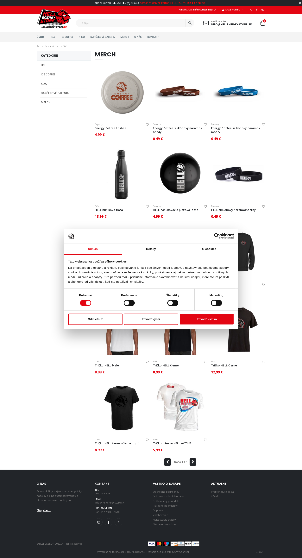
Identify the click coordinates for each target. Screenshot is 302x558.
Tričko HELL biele (107, 365)
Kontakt (153, 37)
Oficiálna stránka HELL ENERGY (198, 9)
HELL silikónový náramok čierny (233, 210)
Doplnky (99, 124)
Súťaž (214, 496)
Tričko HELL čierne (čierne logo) (117, 443)
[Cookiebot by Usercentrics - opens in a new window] (217, 236)
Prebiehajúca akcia (222, 491)
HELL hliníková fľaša (109, 210)
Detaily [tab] (151, 248)
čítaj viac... (44, 510)
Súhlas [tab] (93, 248)
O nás (138, 37)
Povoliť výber (151, 319)
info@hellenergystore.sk (231, 24)
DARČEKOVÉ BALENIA (102, 37)
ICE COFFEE (67, 37)
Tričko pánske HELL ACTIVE (172, 443)
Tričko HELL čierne (166, 365)
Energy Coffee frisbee (110, 128)
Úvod (40, 37)
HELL (52, 37)
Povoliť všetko (207, 319)
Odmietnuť (95, 319)
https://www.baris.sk (178, 552)
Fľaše (97, 206)
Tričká (97, 361)
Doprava (158, 510)
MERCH (124, 37)
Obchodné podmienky (166, 491)
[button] (262, 24)
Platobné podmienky (165, 505)
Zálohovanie (160, 515)
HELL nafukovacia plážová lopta (175, 210)
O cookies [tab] (209, 248)
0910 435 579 (102, 493)
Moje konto (231, 9)
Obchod (49, 46)
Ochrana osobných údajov (169, 496)
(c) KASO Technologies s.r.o (151, 552)
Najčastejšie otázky (164, 519)
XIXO (82, 37)
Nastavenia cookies (164, 524)
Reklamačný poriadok (166, 501)
